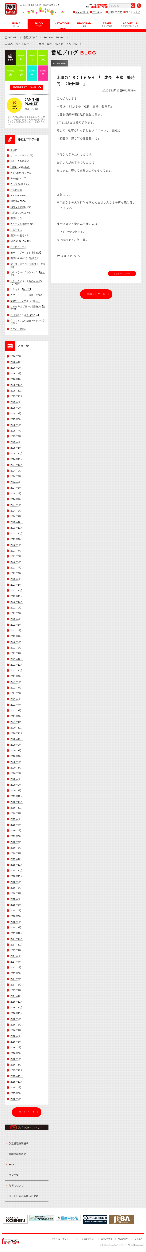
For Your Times (54, 37)
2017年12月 (16, 933)
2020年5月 (15, 767)
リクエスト (98, 12)
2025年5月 (15, 425)
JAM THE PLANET (32, 102)
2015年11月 (16, 1076)
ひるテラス (16, 230)
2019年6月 (15, 830)
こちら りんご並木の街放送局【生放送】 (27, 308)
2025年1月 (15, 448)
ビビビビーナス (18, 247)
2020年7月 (15, 756)
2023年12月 (16, 522)
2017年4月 (15, 979)
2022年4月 (15, 636)
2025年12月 (16, 385)
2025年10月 (16, 396)
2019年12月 (16, 796)
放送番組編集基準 (19, 1143)
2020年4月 (15, 773)
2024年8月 (15, 476)
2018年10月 (16, 876)
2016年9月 (15, 1019)
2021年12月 (16, 659)
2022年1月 (15, 653)
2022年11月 (16, 596)
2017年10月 (16, 945)
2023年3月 (15, 573)
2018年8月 (15, 887)
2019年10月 (16, 807)
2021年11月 (16, 665)
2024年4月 (15, 499)
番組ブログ (30, 37)
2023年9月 (15, 539)
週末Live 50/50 (17, 201)
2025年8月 (15, 408)
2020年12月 (16, 727)
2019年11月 (16, 802)
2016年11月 (16, 1007)
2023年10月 (16, 533)
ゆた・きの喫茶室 (19, 161)
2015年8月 (15, 1093)
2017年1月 (15, 996)
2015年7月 (15, 1099)
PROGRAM (84, 24)
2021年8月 (15, 682)
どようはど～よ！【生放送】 (25, 315)
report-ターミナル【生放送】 (25, 301)
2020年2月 (15, 785)
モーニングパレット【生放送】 (26, 252)
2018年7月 (15, 893)
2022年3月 (15, 642)
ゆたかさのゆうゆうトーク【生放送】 (27, 274)
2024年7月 (15, 482)
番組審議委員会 (17, 1154)
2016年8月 (15, 1025)
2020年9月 (15, 745)
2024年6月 (15, 488)
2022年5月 (15, 630)
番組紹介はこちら (121, 274)
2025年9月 (15, 402)
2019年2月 (15, 853)
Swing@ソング (18, 178)
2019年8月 (15, 819)
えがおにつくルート (20, 212)
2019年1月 (15, 859)
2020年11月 (16, 733)
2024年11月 (16, 459)
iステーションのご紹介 (85, 1239)
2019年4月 (15, 842)
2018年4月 (15, 910)
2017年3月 (15, 985)
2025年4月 (15, 430)
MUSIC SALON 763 (20, 241)
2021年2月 (15, 716)
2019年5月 (15, 836)
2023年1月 (15, 585)
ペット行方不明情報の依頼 (23, 1196)
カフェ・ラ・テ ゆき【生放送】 (27, 295)
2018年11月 (16, 870)
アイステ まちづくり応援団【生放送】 (27, 265)
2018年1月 (15, 927)
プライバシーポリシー (60, 1239)
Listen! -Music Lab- (20, 167)
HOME (16, 24)
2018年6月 (15, 899)
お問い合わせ (115, 12)
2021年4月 (15, 705)
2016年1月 (15, 1064)
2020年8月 (15, 750)
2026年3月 (15, 368)
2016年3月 (15, 1053)
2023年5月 (15, 562)
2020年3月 (15, 779)
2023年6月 (15, 556)
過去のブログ (26, 1112)
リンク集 (14, 1175)
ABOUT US (129, 24)
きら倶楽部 (16, 190)
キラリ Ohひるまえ (20, 184)
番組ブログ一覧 (96, 294)
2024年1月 (15, 516)
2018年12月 (16, 865)
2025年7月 (15, 413)
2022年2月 (15, 648)
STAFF (107, 24)
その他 (13, 150)
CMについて (82, 12)
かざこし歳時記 (18, 329)
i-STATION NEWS (61, 25)
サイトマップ (133, 12)
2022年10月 (16, 602)
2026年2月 (15, 373)
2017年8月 (15, 956)
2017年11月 (16, 939)
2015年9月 (15, 1087)
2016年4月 (15, 1047)
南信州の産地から (19, 235)
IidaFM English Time (20, 207)
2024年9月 (15, 470)
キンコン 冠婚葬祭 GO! (22, 224)
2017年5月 (15, 973)
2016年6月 (15, 1036)
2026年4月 (15, 362)
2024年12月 (16, 453)
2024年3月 (15, 505)
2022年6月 (15, 625)
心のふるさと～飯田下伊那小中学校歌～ (27, 322)
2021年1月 (15, 722)
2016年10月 (16, 1013)
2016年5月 (15, 1042)
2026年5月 (15, 356)
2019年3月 (15, 847)
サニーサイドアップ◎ (21, 155)
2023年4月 (15, 568)
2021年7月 (15, 687)
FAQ (11, 1164)
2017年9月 (15, 950)
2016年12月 (16, 1002)
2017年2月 (15, 990)
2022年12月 (16, 590)
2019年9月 (15, 813)
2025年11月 (16, 390)
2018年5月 (15, 905)
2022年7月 (15, 619)
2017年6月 (15, 967)
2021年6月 (15, 693)
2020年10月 (16, 739)
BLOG (39, 24)
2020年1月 (15, 790)
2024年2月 (15, 510)
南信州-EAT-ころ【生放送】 (24, 258)
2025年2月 (15, 442)
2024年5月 (15, 493)
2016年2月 (15, 1059)
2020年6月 (15, 762)
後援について (16, 1185)
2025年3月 (15, 436)
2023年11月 (16, 528)
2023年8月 (15, 545)
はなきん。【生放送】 (21, 289)
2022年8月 (15, 613)
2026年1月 (15, 379)
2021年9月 (15, 676)
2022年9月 (15, 608)
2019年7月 (15, 825)
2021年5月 (15, 699)
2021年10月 (16, 670)
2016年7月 (15, 1030)
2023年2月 (15, 579)
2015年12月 (16, 1070)
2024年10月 (16, 465)
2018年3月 (15, 916)
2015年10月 (16, 1082)
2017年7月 (15, 962)
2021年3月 (15, 710)
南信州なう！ (17, 218)
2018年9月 (15, 882)
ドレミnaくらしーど (20, 172)
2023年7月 (15, 550)
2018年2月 (15, 922)
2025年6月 (15, 419)
